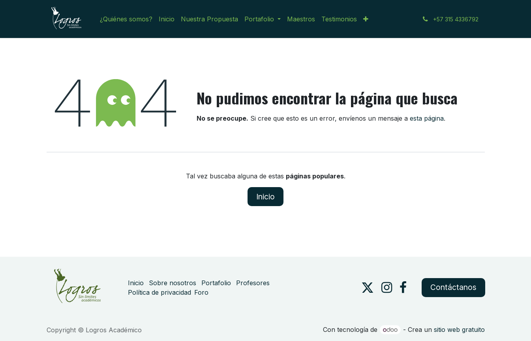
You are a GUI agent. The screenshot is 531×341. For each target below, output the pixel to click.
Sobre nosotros (172, 283)
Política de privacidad (159, 292)
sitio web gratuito (459, 329)
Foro (201, 292)
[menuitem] (126, 19)
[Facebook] (403, 288)
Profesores (253, 283)
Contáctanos (453, 287)
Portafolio (216, 283)
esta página (427, 118)
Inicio (265, 196)
